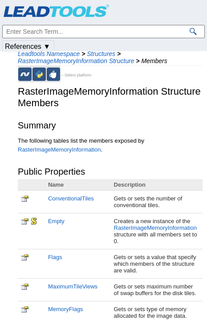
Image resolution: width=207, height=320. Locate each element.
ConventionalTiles (71, 198)
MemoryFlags (65, 309)
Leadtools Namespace (49, 53)
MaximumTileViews (72, 286)
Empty (56, 221)
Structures (101, 53)
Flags (55, 257)
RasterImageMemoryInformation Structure (76, 60)
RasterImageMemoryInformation (59, 149)
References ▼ (27, 46)
